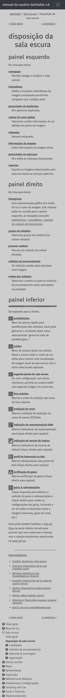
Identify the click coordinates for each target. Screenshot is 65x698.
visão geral (12, 636)
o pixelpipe (15, 645)
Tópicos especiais (16, 695)
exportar (13, 165)
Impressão (11, 674)
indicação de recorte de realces (32, 440)
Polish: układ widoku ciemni (28, 595)
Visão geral (12, 624)
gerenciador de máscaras (22, 154)
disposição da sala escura (20, 641)
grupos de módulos (19, 231)
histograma (14, 198)
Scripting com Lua (16, 687)
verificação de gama (25, 471)
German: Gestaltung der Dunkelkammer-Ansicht (25, 575)
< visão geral (15, 23)
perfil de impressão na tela (29, 456)
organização (16, 657)
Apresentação (13, 670)
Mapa (9, 666)
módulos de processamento (24, 261)
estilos (18, 346)
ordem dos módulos (19, 276)
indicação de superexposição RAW (33, 424)
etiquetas (13, 132)
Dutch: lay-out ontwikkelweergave (31, 607)
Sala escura (30, 13)
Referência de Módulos (19, 678)
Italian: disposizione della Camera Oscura (31, 590)
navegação (14, 71)
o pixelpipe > (49, 23)
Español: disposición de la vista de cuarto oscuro (31, 582)
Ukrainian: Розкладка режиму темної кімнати (34, 602)
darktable (15, 13)
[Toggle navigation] (58, 5)
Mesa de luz (12, 628)
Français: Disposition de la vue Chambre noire (29, 567)
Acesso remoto (14, 662)
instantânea (15, 86)
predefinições (22, 318)
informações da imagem (22, 143)
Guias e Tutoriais (15, 691)
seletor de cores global (21, 117)
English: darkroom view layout (29, 561)
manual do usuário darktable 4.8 (26, 5)
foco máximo (21, 393)
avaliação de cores (24, 409)
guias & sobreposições (27, 487)
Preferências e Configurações (22, 683)
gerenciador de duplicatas (23, 106)
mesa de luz (19, 540)
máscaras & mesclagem (22, 653)
